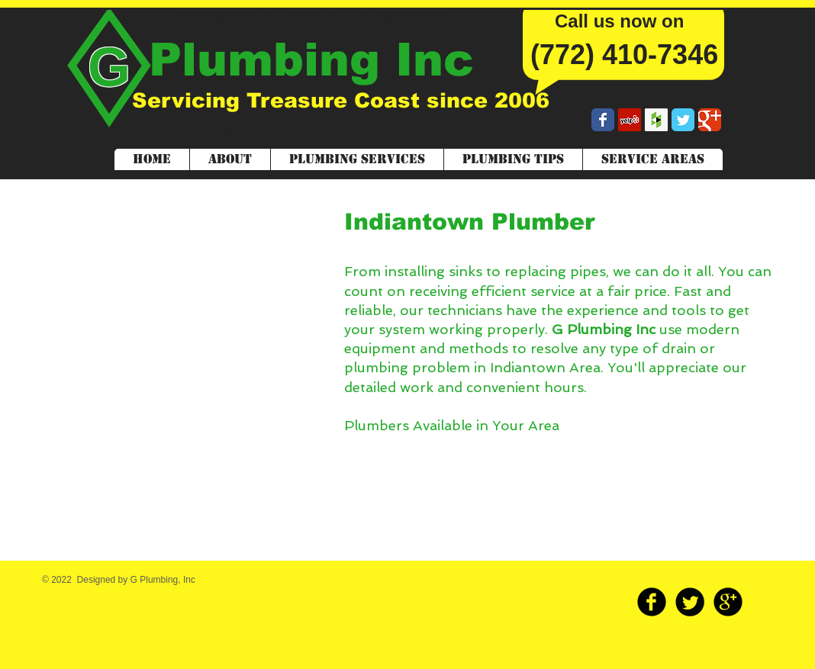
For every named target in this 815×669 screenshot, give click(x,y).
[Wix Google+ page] (709, 119)
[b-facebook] (651, 601)
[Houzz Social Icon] (656, 119)
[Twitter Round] (689, 601)
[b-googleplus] (728, 601)
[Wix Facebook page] (602, 119)
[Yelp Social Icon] (629, 119)
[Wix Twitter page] (683, 119)
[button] (652, 159)
